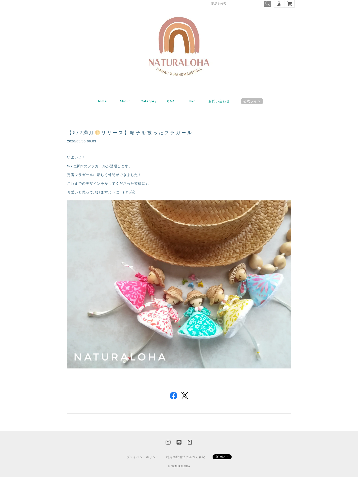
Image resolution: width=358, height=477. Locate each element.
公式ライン (252, 101)
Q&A (171, 101)
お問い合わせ (219, 101)
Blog (192, 101)
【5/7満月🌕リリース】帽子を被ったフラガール (130, 132)
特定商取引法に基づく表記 (185, 457)
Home (102, 101)
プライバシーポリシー (143, 457)
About (125, 101)
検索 (267, 4)
